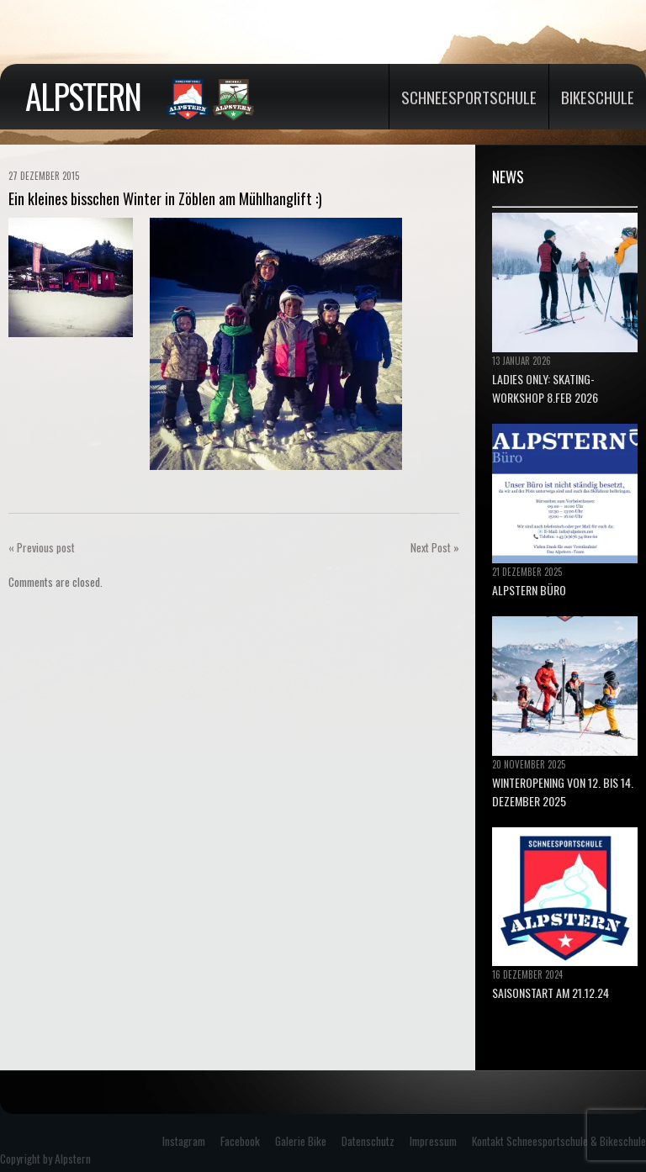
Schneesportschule (469, 96)
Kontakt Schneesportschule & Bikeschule (559, 1140)
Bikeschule (597, 96)
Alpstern (82, 96)
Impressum (433, 1140)
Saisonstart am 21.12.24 (550, 992)
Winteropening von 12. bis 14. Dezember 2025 (562, 791)
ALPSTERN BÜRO (529, 590)
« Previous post (41, 547)
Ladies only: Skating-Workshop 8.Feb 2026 (545, 388)
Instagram (183, 1140)
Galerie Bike (300, 1140)
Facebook (240, 1140)
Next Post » (434, 547)
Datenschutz (368, 1140)
